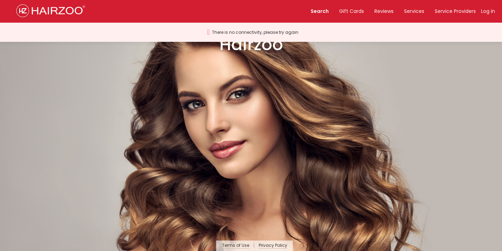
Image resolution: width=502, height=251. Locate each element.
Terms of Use (235, 245)
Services (414, 11)
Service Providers (455, 11)
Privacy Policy (273, 245)
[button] (53, 11)
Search (320, 11)
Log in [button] (488, 11)
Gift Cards (351, 11)
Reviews (384, 11)
